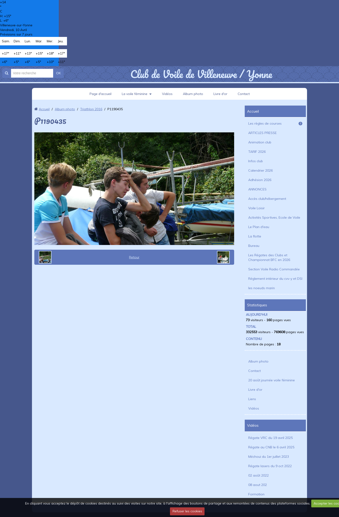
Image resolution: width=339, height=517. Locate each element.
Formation (256, 494)
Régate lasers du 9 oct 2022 (270, 466)
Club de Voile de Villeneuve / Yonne (201, 74)
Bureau (253, 246)
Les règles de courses (275, 123)
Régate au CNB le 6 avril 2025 (271, 447)
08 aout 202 (257, 485)
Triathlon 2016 (91, 109)
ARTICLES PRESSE (262, 133)
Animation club (259, 142)
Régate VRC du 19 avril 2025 (270, 438)
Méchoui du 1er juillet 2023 (268, 456)
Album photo (193, 94)
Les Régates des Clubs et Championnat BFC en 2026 (269, 257)
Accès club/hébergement (267, 199)
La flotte (254, 236)
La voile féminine (134, 94)
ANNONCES (257, 189)
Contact (244, 94)
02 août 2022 (258, 475)
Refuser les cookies (187, 511)
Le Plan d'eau (258, 227)
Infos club (255, 161)
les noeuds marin (261, 288)
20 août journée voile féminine (271, 380)
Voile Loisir (256, 208)
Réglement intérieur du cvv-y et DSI (275, 278)
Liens (252, 399)
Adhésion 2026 (259, 180)
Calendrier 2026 (260, 170)
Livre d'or (221, 94)
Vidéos (167, 94)
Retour (134, 257)
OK (58, 73)
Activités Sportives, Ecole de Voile (274, 217)
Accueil (44, 109)
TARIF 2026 (257, 152)
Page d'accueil (100, 94)
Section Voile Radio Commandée (274, 269)
